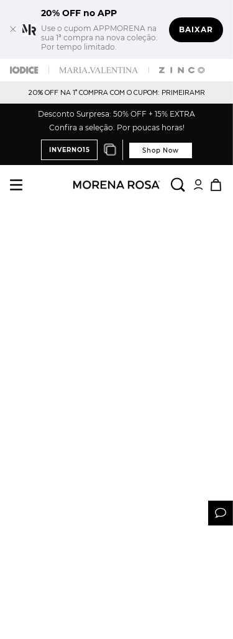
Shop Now (160, 150)
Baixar (196, 29)
